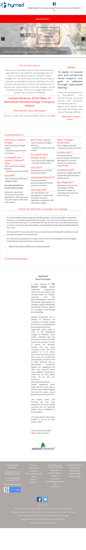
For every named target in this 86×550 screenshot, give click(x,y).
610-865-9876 (15, 478)
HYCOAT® (36, 167)
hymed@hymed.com (15, 484)
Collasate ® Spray (55, 473)
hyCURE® (10, 175)
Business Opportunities (33, 474)
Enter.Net (53, 523)
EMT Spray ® (55, 479)
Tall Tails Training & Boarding (16, 259)
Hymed (71, 67)
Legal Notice (61, 519)
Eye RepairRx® (65, 182)
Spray (47, 140)
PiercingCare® (38, 190)
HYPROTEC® (64, 152)
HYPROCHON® (65, 170)
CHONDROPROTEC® (43, 177)
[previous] (3, 39)
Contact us (34, 482)
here (53, 116)
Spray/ (8, 160)
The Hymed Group (43, 505)
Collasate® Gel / (13, 157)
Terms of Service (60, 516)
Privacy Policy (47, 516)
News (34, 476)
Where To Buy (34, 468)
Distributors (33, 471)
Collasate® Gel (55, 470)
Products (33, 465)
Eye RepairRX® (74, 476)
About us (33, 479)
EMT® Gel (36, 140)
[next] (83, 39)
